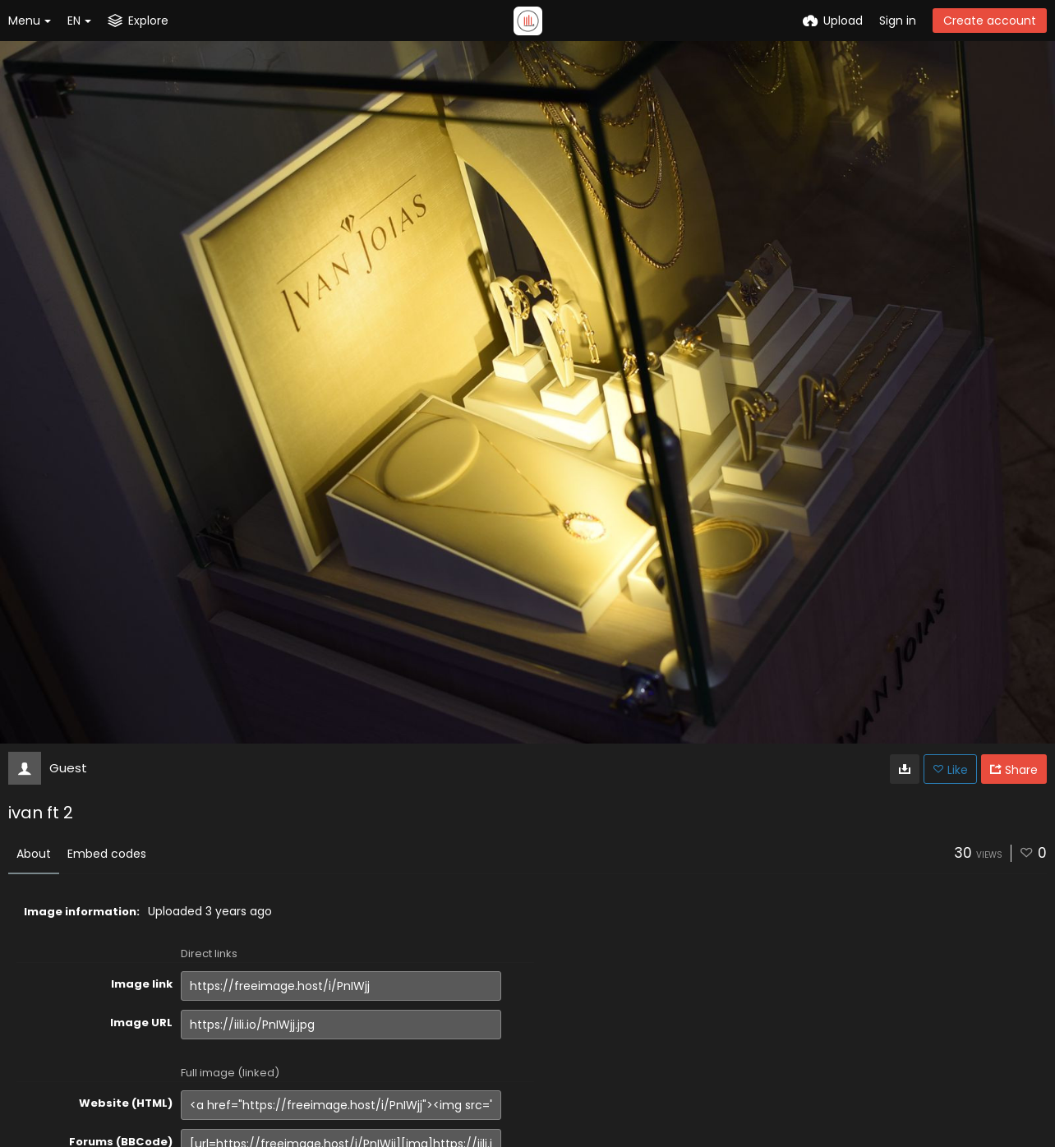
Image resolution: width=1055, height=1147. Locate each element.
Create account (989, 20)
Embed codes (106, 853)
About (33, 853)
